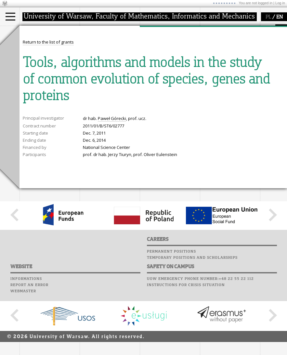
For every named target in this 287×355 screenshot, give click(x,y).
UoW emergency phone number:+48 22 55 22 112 (200, 339)
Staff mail (213, 54)
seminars (157, 51)
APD (240, 29)
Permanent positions (171, 311)
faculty (93, 32)
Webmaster (23, 351)
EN (279, 17)
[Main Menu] (10, 16)
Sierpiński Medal (164, 68)
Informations (26, 339)
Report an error (29, 345)
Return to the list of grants (48, 102)
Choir (207, 66)
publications (160, 56)
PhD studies (39, 56)
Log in (280, 3)
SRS (228, 29)
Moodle (209, 35)
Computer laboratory (226, 42)
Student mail (216, 48)
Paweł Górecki (112, 178)
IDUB (152, 74)
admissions (39, 68)
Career (209, 60)
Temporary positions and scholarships (192, 318)
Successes (212, 72)
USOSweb (211, 29)
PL (268, 17)
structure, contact (105, 51)
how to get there (104, 45)
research (156, 32)
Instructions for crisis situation (186, 345)
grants (154, 62)
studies (34, 32)
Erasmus (36, 62)
